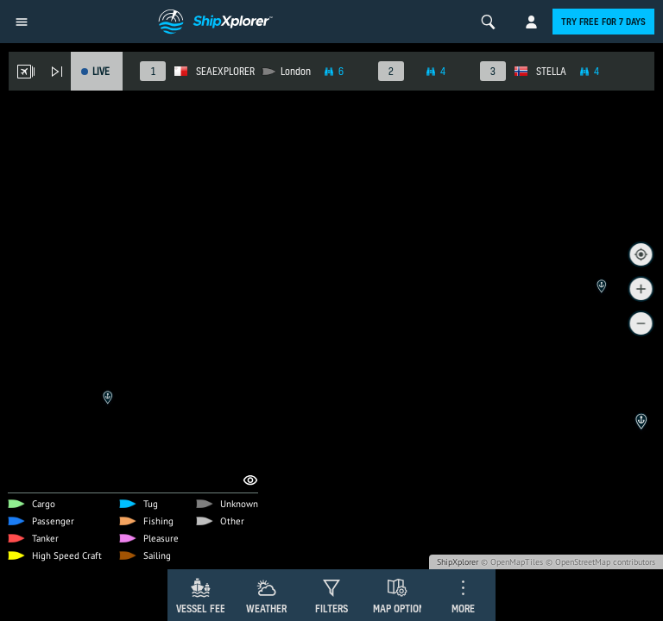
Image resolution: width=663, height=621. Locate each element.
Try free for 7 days (603, 22)
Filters (331, 608)
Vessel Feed (203, 608)
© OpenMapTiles (512, 562)
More (463, 608)
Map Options (401, 608)
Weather (266, 608)
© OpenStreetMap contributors (600, 562)
